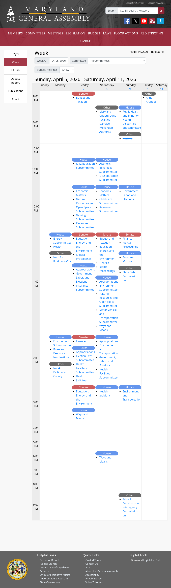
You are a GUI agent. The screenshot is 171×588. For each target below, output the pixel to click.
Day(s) (15, 54)
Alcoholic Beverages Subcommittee (108, 168)
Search (112, 10)
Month (15, 70)
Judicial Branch (48, 563)
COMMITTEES (35, 33)
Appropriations (85, 269)
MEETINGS (55, 33)
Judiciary (81, 380)
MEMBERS (15, 33)
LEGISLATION (75, 33)
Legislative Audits (156, 2)
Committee (79, 60)
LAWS (107, 33)
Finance (104, 263)
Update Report (15, 81)
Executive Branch (50, 560)
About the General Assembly (102, 571)
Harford (127, 138)
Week (15, 62)
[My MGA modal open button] (151, 21)
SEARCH (85, 40)
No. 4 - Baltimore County (59, 372)
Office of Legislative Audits (55, 574)
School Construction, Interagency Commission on (131, 507)
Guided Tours (93, 560)
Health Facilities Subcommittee (85, 368)
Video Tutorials (94, 582)
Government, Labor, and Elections (131, 195)
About (15, 99)
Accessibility (92, 574)
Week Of (42, 60)
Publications (15, 91)
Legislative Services (135, 2)
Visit (88, 567)
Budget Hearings (47, 70)
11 (161, 89)
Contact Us (92, 563)
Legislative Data (152, 560)
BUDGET (94, 33)
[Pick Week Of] (58, 60)
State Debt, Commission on (130, 276)
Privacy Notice (94, 578)
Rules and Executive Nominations (61, 353)
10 (148, 89)
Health (57, 246)
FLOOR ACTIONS (126, 33)
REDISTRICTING (152, 33)
